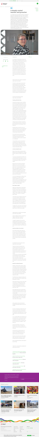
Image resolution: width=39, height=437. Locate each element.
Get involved (21, 426)
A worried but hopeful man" (17, 362)
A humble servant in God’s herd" (17, 359)
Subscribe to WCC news (5, 66)
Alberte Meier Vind (29, 397)
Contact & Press (22, 429)
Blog (20, 430)
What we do (15, 431)
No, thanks (33, 435)
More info (17, 436)
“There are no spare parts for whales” (18, 366)
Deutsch (37, 9)
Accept (29, 435)
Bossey (21, 431)
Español (37, 10)
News (3, 6)
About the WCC (16, 426)
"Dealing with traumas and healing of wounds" (19, 369)
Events (14, 430)
